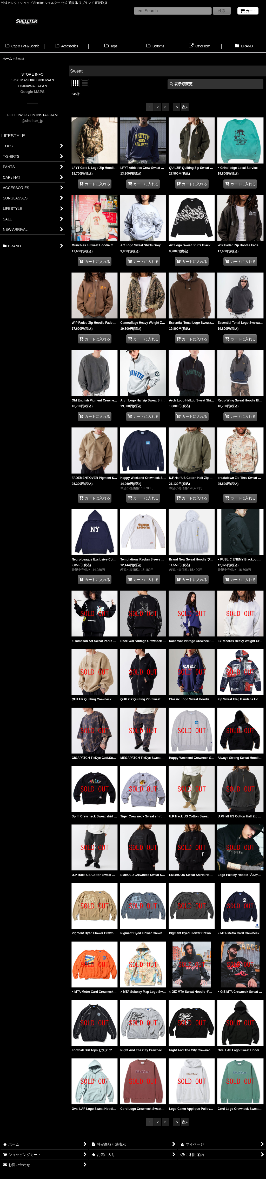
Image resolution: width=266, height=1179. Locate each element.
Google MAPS (33, 92)
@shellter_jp (32, 121)
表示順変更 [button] (181, 84)
